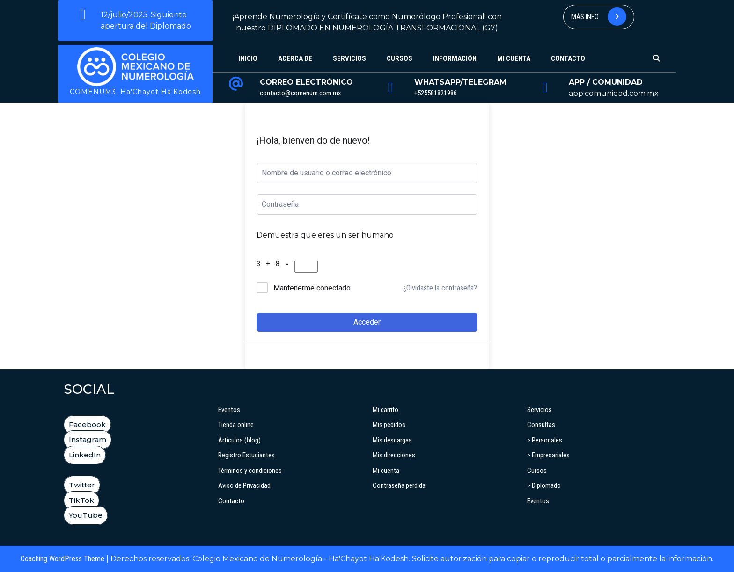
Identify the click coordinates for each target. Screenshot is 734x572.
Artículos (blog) (239, 440)
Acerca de (295, 58)
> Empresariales (548, 455)
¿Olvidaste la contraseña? (440, 287)
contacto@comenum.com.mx (300, 93)
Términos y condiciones (250, 470)
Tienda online (236, 424)
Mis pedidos (389, 424)
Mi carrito (385, 409)
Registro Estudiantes (246, 455)
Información (455, 58)
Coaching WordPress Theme (62, 558)
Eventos (229, 409)
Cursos (399, 58)
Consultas (541, 424)
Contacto (568, 58)
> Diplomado (544, 485)
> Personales (544, 440)
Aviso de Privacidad (244, 485)
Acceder (367, 322)
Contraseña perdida (399, 485)
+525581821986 (435, 93)
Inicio (248, 58)
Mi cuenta (513, 58)
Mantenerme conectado (312, 287)
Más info (598, 16)
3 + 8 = (275, 264)
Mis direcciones (394, 455)
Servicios (349, 58)
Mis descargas (392, 440)
